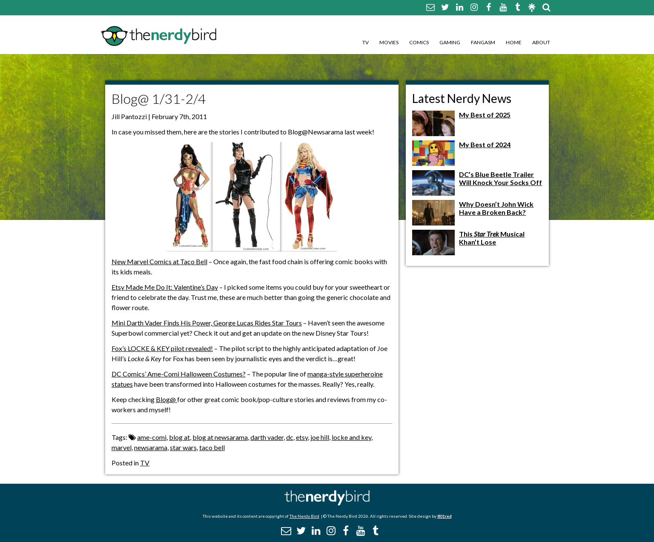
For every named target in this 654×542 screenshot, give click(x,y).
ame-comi (151, 437)
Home (514, 42)
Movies (389, 42)
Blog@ (166, 399)
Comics (419, 42)
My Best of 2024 (485, 144)
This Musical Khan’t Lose (492, 238)
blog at (179, 437)
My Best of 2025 (485, 115)
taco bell (212, 447)
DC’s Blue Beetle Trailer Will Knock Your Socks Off (500, 178)
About (541, 42)
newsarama (150, 447)
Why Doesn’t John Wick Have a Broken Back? (496, 208)
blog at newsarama (220, 437)
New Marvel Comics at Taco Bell (159, 261)
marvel (122, 447)
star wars (183, 447)
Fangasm (483, 42)
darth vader (267, 437)
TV (365, 42)
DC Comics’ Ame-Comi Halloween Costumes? (179, 374)
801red (444, 516)
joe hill (319, 437)
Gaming (449, 42)
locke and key (351, 437)
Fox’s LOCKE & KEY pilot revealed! (162, 348)
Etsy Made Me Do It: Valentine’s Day (165, 287)
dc (289, 437)
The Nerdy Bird (304, 516)
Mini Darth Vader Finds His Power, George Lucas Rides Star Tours (207, 323)
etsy (302, 437)
